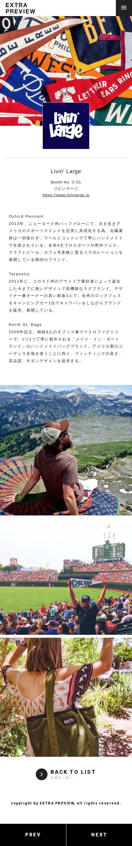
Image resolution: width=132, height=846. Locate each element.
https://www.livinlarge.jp (66, 195)
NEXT (99, 835)
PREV (33, 835)
